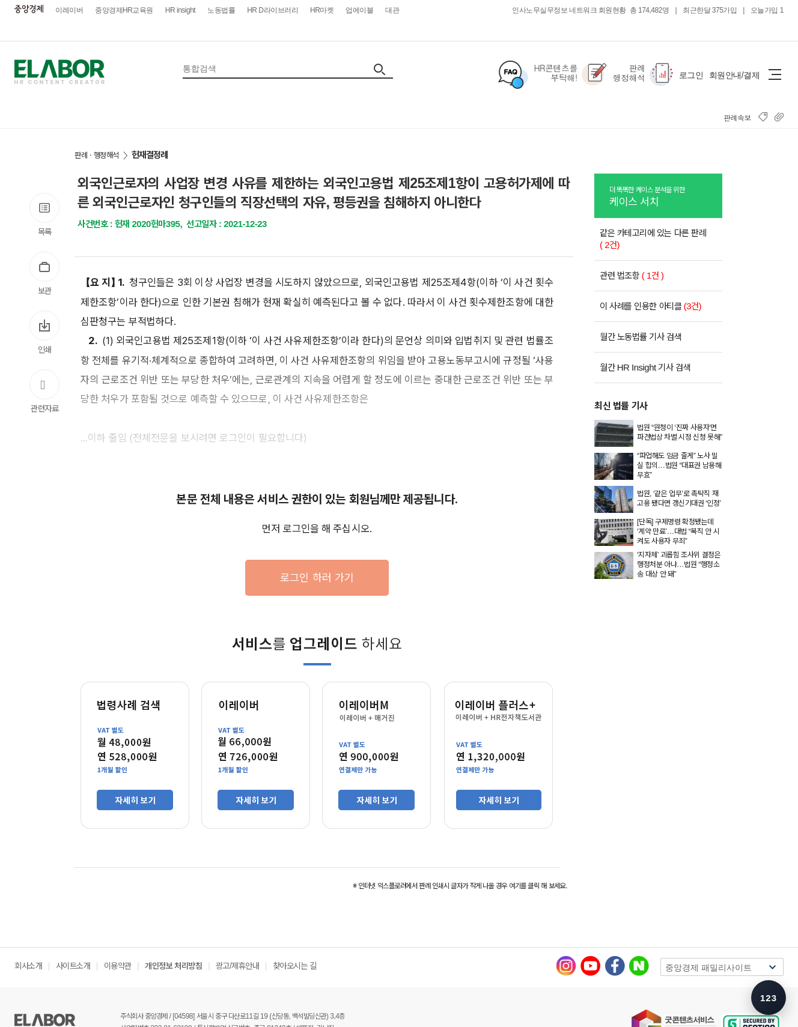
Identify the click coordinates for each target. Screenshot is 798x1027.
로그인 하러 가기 (317, 577)
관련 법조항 (632, 275)
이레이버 (69, 10)
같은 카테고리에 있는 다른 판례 (653, 239)
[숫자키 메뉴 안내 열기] (768, 997)
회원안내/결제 (734, 75)
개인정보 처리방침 (173, 966)
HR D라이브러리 (272, 10)
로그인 (691, 75)
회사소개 (28, 966)
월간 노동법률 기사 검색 (640, 337)
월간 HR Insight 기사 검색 (645, 367)
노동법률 (221, 10)
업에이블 (359, 10)
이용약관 (118, 966)
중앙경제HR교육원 (124, 10)
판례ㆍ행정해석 (97, 155)
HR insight (180, 10)
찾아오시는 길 (294, 966)
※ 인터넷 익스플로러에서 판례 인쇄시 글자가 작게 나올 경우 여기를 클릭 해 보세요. (460, 886)
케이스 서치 (665, 196)
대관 (392, 10)
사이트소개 (73, 966)
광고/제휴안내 (237, 966)
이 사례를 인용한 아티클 (650, 306)
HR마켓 (322, 10)
